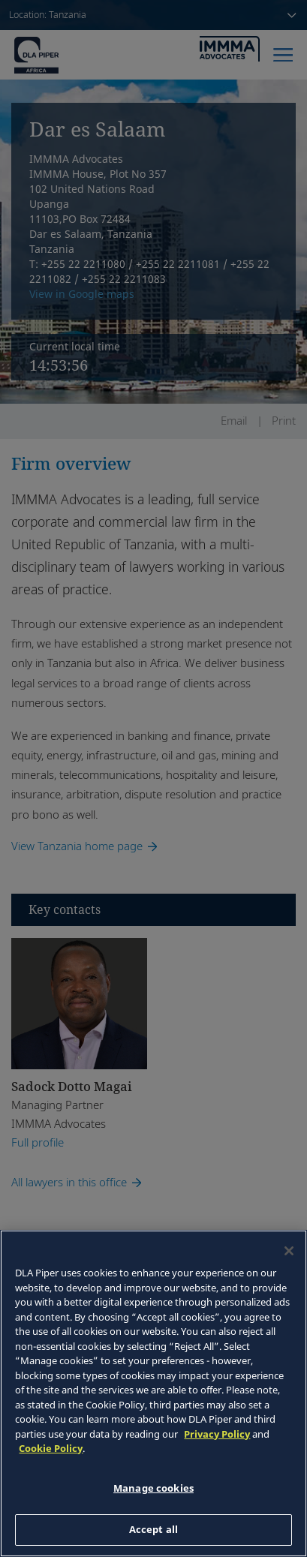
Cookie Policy (51, 1448)
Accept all (153, 1529)
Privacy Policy (217, 1434)
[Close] (288, 1250)
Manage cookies (153, 1488)
